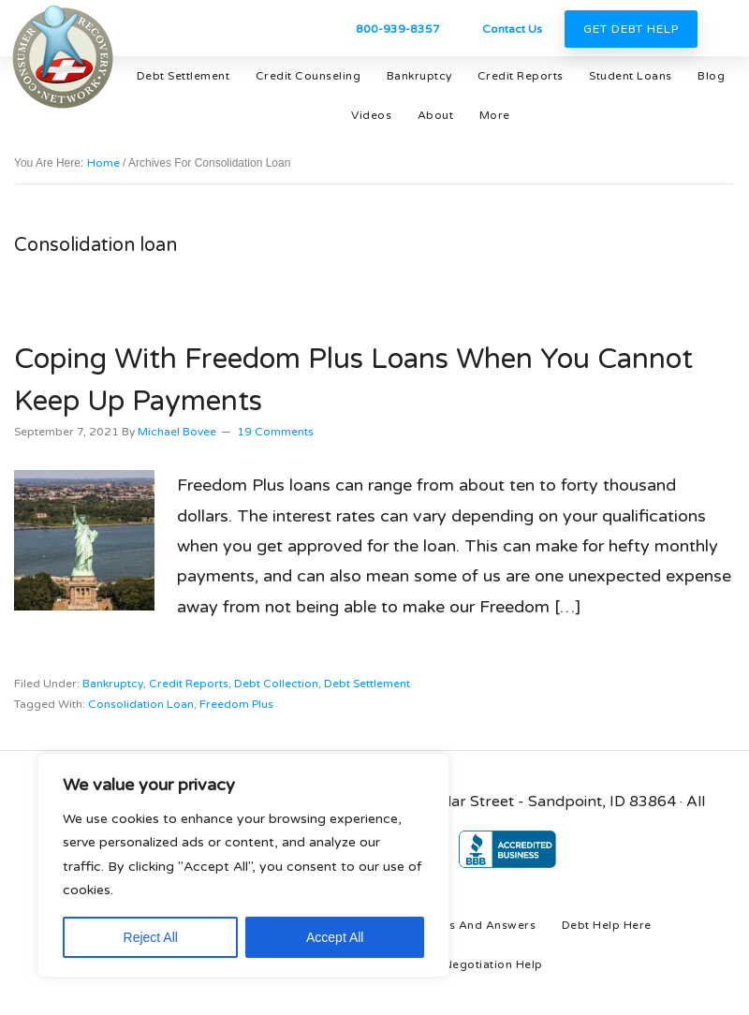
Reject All (151, 937)
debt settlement (367, 683)
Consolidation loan (141, 704)
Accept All (334, 937)
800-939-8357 (398, 29)
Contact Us (512, 29)
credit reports (188, 683)
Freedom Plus (236, 704)
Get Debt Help (631, 29)
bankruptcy (112, 683)
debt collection (276, 683)
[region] (243, 866)
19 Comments (275, 431)
